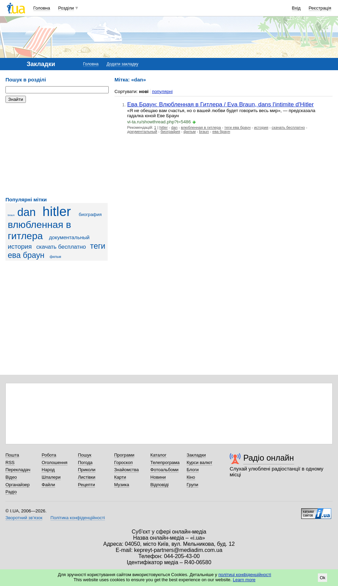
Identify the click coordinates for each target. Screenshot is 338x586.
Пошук (84, 455)
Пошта (12, 455)
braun (11, 215)
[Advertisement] (56, 149)
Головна (41, 8)
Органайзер (17, 484)
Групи (192, 484)
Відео (11, 477)
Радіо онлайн (268, 457)
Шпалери (51, 477)
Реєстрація (320, 8)
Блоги (193, 469)
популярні (162, 91)
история (20, 246)
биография (90, 214)
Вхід (296, 8)
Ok (322, 577)
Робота (49, 455)
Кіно (191, 477)
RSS (10, 462)
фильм (55, 257)
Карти (120, 477)
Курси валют (200, 462)
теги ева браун (237, 127)
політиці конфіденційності (244, 574)
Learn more (244, 579)
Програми (124, 455)
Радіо (11, 491)
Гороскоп (123, 462)
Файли (48, 484)
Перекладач (17, 469)
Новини (158, 477)
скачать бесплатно (61, 247)
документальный (69, 237)
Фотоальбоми (164, 469)
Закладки (196, 455)
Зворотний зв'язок (23, 517)
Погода (85, 462)
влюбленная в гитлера (39, 230)
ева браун (221, 131)
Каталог (158, 455)
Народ (48, 469)
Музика (121, 484)
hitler (57, 211)
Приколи (86, 469)
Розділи (66, 8)
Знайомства (126, 469)
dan (26, 212)
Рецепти (86, 484)
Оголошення (54, 462)
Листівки (86, 477)
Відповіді (159, 484)
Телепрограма (165, 462)
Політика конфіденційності (77, 517)
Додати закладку (122, 64)
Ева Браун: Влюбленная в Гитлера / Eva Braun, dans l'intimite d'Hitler (220, 104)
